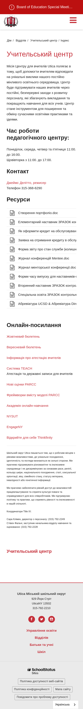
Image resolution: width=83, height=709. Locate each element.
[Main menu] (73, 20)
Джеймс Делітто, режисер (26, 183)
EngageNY (15, 427)
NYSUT (12, 416)
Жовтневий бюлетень (23, 336)
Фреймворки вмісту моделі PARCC (33, 395)
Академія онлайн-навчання (27, 405)
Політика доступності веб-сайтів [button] (41, 681)
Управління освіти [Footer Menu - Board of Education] (41, 630)
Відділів (21, 40)
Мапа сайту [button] (63, 689)
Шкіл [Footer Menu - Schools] (41, 652)
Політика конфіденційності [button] (32, 689)
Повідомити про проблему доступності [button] (42, 697)
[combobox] (66, 704)
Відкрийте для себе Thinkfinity (29, 437)
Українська (62, 704)
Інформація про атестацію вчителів (34, 358)
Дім (9, 40)
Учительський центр (43, 40)
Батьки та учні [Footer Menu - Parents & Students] (41, 645)
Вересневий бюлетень (24, 347)
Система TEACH (19, 368)
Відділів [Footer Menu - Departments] (41, 637)
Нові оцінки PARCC (21, 384)
